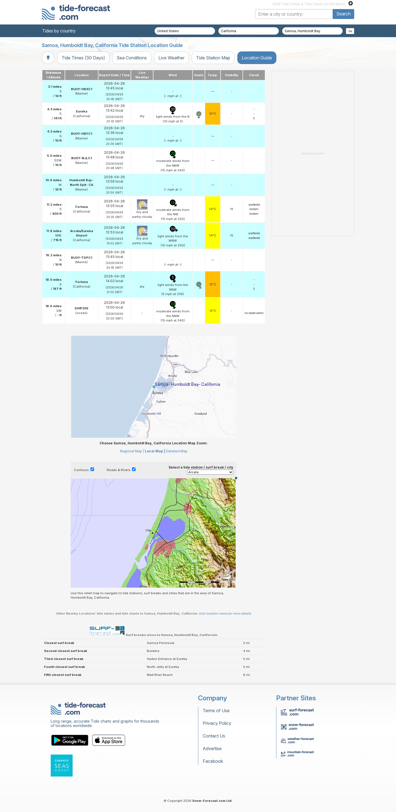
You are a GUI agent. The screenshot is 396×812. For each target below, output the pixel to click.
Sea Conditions (132, 57)
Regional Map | (132, 451)
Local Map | (155, 451)
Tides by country (59, 31)
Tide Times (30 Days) (83, 57)
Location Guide (257, 57)
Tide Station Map (213, 57)
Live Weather (171, 57)
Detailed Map (177, 451)
